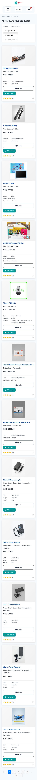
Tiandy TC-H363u (9, 303)
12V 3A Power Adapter (11, 667)
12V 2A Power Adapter (11, 729)
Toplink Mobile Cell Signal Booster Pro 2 (18, 365)
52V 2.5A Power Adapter (12, 480)
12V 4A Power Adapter (11, 605)
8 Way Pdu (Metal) (10, 126)
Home (3, 16)
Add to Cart (9, 93)
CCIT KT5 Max (8, 183)
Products (8, 16)
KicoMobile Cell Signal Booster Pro (16, 422)
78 (16, 775)
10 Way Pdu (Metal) (10, 68)
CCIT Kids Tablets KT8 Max (13, 243)
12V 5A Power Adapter (11, 542)
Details (18, 88)
